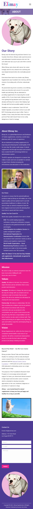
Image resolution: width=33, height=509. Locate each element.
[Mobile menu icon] (30, 4)
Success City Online (22, 507)
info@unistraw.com (10, 430)
